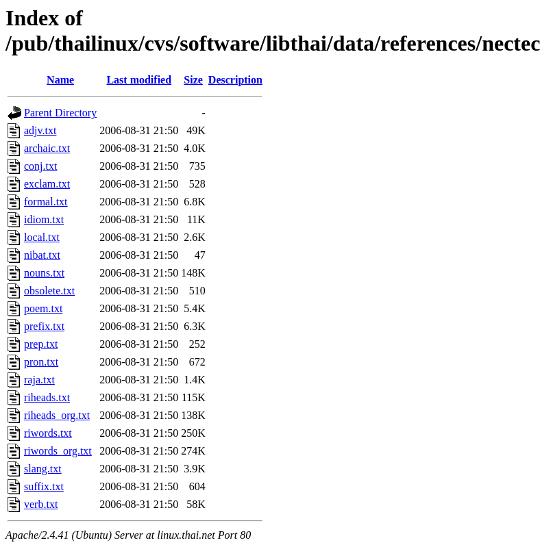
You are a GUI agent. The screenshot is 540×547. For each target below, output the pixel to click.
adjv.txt (40, 130)
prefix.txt (44, 326)
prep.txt (41, 344)
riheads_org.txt (57, 415)
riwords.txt (48, 433)
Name (60, 80)
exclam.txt (47, 184)
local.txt (42, 237)
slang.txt (43, 468)
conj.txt (40, 166)
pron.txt (41, 362)
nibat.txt (42, 255)
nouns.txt (44, 273)
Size (193, 80)
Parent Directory (60, 112)
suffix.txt (44, 486)
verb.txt (41, 504)
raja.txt (39, 379)
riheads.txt (47, 397)
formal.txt (46, 201)
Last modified (138, 80)
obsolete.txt (49, 290)
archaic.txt (47, 148)
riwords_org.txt (58, 451)
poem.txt (43, 308)
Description (235, 80)
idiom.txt (44, 219)
